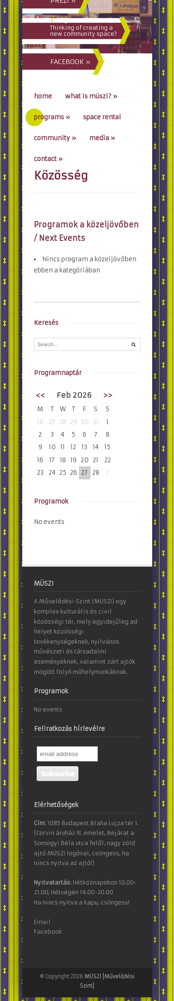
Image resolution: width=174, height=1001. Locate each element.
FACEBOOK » (70, 62)
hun (42, 19)
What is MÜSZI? (91, 96)
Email (42, 921)
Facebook (48, 931)
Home (43, 96)
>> (107, 395)
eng (62, 19)
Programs (52, 117)
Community (55, 138)
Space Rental (102, 117)
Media (102, 138)
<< (40, 395)
